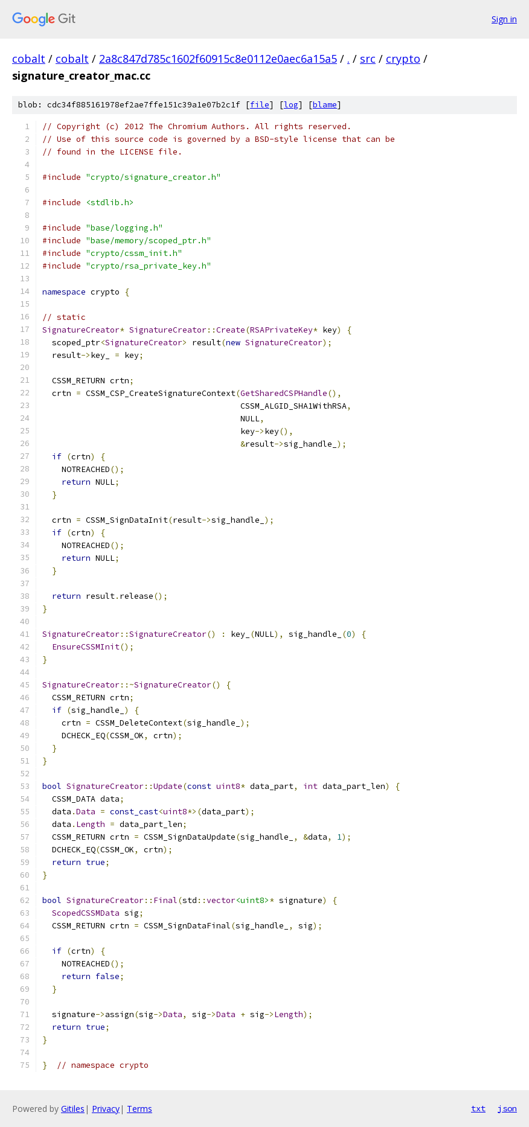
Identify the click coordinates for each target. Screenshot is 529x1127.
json (507, 1108)
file (259, 105)
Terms (139, 1108)
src (368, 58)
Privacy (106, 1108)
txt (478, 1108)
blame (325, 105)
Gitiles (73, 1108)
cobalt (28, 58)
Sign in (504, 19)
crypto (403, 58)
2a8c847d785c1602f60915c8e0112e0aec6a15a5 (218, 58)
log (291, 105)
